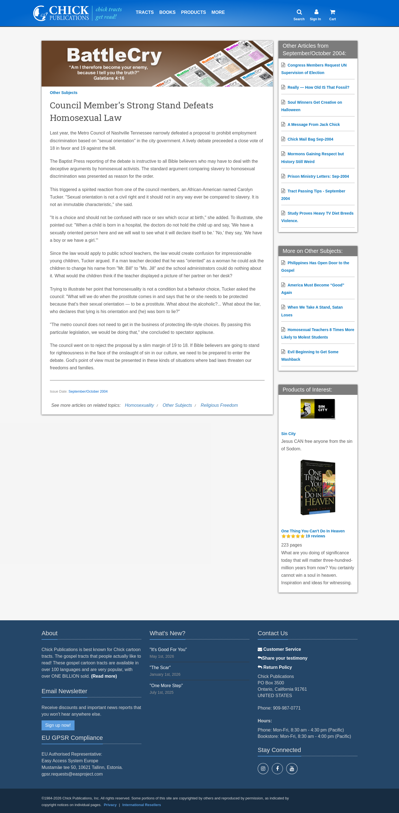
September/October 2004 (88, 391)
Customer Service (279, 649)
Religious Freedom (219, 405)
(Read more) (104, 676)
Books (167, 12)
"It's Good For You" (168, 649)
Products (193, 12)
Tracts (145, 12)
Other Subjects (64, 92)
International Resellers (141, 805)
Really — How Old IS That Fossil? (318, 87)
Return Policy (275, 667)
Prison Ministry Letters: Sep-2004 (318, 176)
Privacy (110, 805)
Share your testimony (283, 658)
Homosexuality (139, 405)
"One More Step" (166, 685)
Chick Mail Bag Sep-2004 (310, 139)
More (218, 12)
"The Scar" (160, 667)
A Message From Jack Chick (314, 124)
